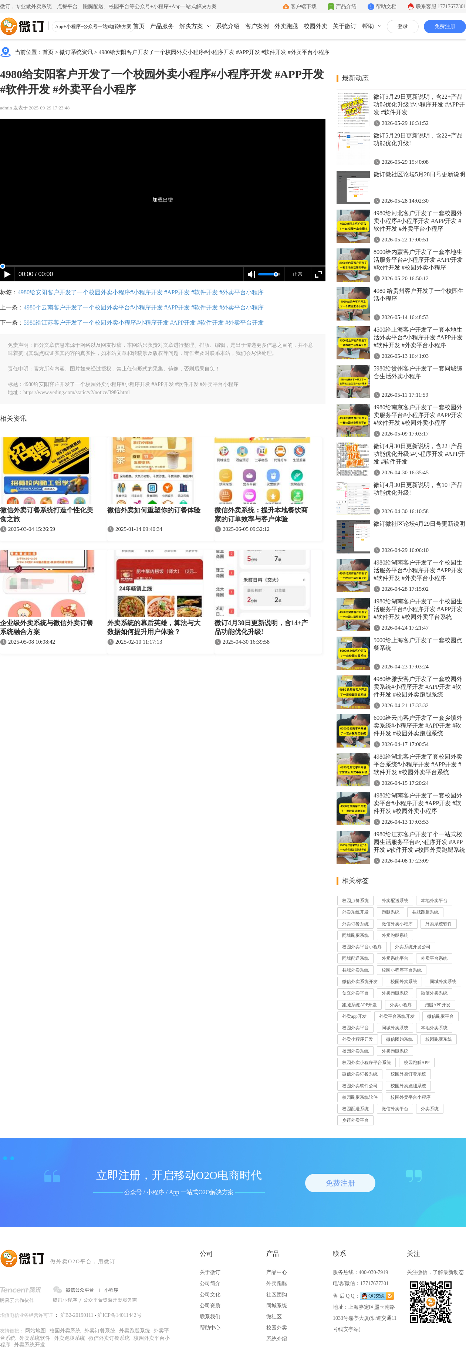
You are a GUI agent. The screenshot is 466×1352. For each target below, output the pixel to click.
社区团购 (276, 1294)
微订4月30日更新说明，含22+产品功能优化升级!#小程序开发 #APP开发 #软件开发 (419, 454)
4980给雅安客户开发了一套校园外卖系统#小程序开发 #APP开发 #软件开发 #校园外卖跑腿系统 (418, 687)
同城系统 (276, 1305)
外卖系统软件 (438, 923)
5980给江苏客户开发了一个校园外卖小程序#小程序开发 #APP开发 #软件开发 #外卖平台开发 (144, 322)
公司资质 (210, 1305)
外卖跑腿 (286, 26)
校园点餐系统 (355, 900)
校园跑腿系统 (438, 1039)
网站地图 (35, 1331)
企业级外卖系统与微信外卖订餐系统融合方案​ (46, 627)
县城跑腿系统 (425, 912)
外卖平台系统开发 (397, 1016)
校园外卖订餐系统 (408, 1074)
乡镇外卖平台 (355, 1120)
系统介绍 (228, 26)
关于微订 (345, 26)
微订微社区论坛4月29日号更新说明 (419, 524)
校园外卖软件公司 (360, 1085)
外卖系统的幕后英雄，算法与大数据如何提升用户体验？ (153, 627)
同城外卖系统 (443, 981)
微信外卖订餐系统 (360, 1074)
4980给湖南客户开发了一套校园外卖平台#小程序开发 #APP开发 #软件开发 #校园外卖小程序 (418, 803)
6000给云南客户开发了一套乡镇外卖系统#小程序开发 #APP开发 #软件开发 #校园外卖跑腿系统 (418, 725)
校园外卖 (315, 26)
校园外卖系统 (404, 981)
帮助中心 (210, 1328)
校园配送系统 (355, 1108)
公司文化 (210, 1294)
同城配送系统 (355, 958)
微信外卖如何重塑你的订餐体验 (153, 510)
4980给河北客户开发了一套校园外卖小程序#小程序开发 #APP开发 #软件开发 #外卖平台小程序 (418, 221)
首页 (139, 26)
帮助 (368, 26)
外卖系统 (430, 1108)
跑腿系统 (390, 912)
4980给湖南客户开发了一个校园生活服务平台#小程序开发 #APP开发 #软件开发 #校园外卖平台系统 (418, 609)
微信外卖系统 (434, 993)
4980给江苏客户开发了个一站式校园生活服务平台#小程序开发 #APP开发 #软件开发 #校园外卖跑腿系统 (419, 842)
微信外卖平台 (395, 1108)
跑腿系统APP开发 (359, 1004)
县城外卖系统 (355, 970)
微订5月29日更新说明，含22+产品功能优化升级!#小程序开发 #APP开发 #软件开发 (419, 104)
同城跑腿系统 (355, 935)
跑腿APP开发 (437, 1004)
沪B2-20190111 (77, 1315)
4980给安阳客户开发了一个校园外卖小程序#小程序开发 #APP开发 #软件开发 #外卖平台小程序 (214, 52)
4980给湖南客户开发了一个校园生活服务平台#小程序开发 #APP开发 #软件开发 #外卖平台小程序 (418, 570)
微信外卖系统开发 (360, 981)
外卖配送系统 (395, 900)
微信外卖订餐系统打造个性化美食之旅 (46, 514)
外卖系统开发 (355, 912)
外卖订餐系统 (355, 923)
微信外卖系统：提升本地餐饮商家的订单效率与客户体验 (261, 514)
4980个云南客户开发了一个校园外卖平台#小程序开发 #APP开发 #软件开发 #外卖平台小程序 (144, 307)
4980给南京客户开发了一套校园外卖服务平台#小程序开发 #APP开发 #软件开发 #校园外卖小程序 (418, 415)
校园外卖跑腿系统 (408, 1085)
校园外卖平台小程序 (362, 946)
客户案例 (257, 26)
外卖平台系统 (434, 958)
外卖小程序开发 (357, 1039)
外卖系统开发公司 (412, 946)
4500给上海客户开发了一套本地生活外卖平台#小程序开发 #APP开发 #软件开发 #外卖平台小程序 (418, 337)
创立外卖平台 (355, 993)
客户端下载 (304, 6)
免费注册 (445, 26)
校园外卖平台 (355, 1027)
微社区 (274, 1316)
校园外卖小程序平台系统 (366, 1062)
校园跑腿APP (417, 1062)
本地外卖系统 (434, 1027)
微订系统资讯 (76, 52)
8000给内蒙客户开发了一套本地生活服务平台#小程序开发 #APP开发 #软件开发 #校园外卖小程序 (418, 260)
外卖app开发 (354, 1016)
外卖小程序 (401, 1004)
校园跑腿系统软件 (360, 1097)
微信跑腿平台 (440, 1016)
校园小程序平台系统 (402, 970)
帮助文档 (386, 6)
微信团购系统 (399, 1039)
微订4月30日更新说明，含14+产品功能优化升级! (261, 627)
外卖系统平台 (395, 958)
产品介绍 (346, 6)
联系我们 (210, 1316)
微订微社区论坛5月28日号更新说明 (419, 174)
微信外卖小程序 (397, 923)
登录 (403, 26)
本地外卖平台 (434, 900)
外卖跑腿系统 (395, 935)
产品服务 (162, 26)
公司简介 (210, 1283)
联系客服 (441, 6)
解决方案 (191, 26)
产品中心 (276, 1272)
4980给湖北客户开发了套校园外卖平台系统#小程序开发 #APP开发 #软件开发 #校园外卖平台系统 (418, 764)
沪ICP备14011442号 (119, 1315)
